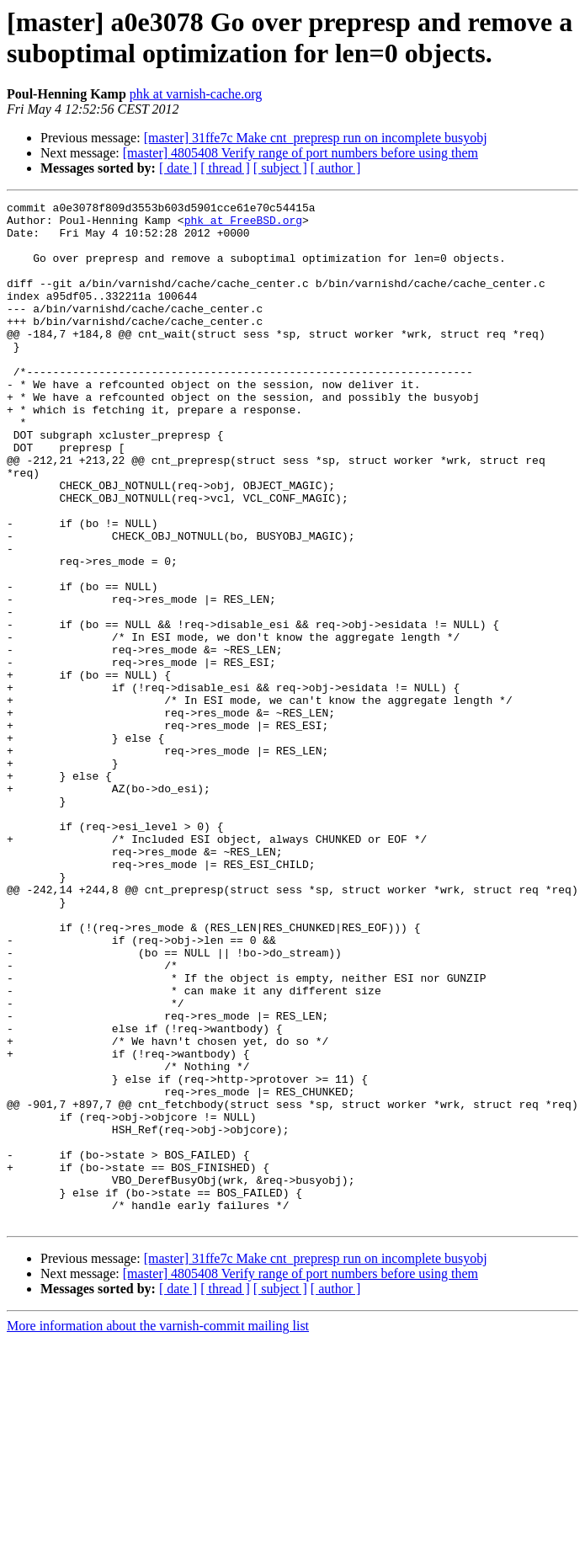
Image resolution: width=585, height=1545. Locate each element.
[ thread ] (225, 168)
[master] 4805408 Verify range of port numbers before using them (300, 153)
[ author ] (336, 168)
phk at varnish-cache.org (196, 94)
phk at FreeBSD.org (243, 224)
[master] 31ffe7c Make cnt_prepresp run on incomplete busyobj (315, 138)
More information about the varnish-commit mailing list (158, 1530)
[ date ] (178, 168)
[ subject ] (280, 168)
